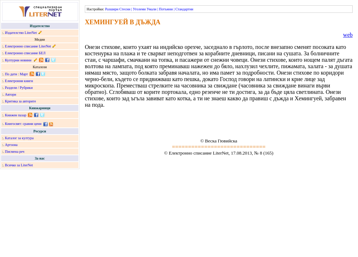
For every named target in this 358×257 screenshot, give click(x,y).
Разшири (111, 9)
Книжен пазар (15, 115)
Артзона (11, 145)
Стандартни (184, 9)
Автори (10, 94)
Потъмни (166, 9)
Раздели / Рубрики (19, 88)
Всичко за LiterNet (19, 165)
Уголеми (139, 9)
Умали (151, 9)
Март (24, 74)
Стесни (124, 9)
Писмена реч (14, 151)
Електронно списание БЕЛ (25, 53)
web (348, 35)
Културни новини (18, 60)
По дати (11, 74)
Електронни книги (19, 81)
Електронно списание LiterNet (28, 46)
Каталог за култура (19, 138)
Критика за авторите (20, 101)
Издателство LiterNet (21, 33)
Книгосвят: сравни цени (23, 124)
